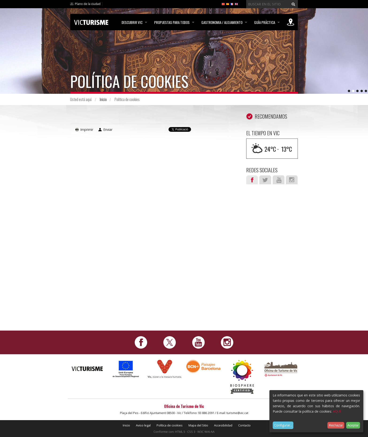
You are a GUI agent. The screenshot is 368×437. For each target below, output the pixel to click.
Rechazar (336, 425)
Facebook (252, 179)
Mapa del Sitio (198, 425)
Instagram (292, 179)
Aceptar (353, 425)
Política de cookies (170, 425)
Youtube (278, 179)
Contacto (244, 425)
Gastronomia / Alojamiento (221, 22)
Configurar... (283, 425)
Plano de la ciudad (87, 4)
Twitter (265, 179)
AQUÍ (337, 411)
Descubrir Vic (132, 22)
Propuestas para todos (172, 22)
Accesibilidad (223, 425)
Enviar (107, 129)
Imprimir (86, 129)
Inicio (103, 99)
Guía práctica (264, 22)
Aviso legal (143, 425)
